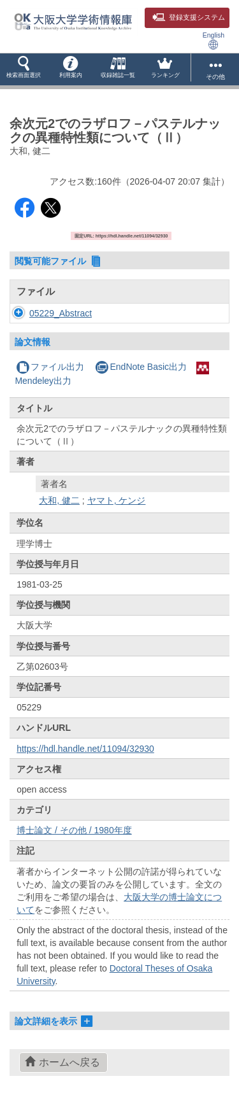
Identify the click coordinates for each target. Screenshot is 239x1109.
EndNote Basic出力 (141, 367)
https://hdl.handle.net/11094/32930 (85, 749)
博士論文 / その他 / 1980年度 (74, 830)
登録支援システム (188, 17)
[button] (23, 69)
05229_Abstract (60, 313)
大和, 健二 (59, 500)
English (213, 40)
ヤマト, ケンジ (116, 500)
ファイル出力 (50, 367)
